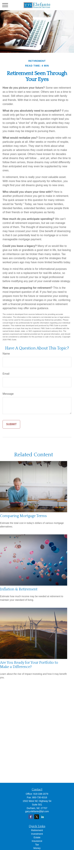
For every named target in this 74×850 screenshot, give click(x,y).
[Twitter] (36, 816)
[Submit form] (11, 424)
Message (8, 393)
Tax (37, 844)
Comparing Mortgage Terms (23, 516)
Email (6, 373)
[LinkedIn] (42, 816)
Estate (37, 837)
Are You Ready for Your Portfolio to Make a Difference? (29, 664)
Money (37, 848)
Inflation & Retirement (18, 589)
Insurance (37, 841)
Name (6, 353)
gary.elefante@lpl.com (37, 811)
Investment (37, 833)
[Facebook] (30, 816)
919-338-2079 (40, 793)
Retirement (37, 830)
